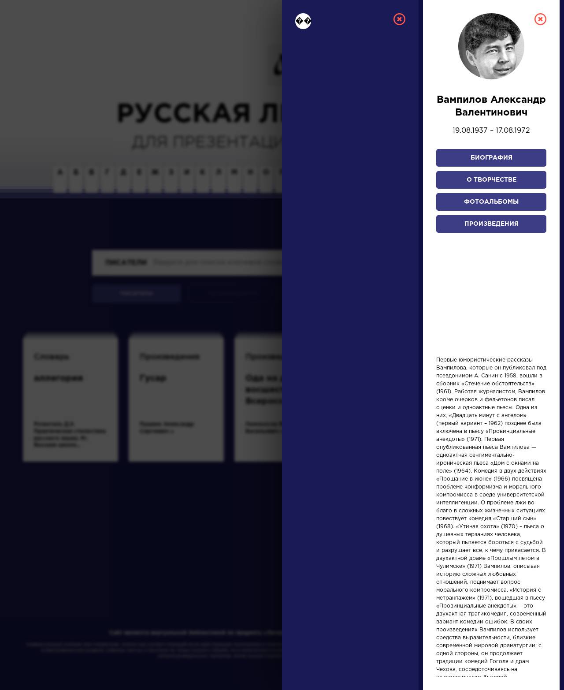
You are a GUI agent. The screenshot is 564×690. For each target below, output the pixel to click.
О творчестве (491, 180)
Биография (491, 157)
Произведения (491, 224)
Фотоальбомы (491, 202)
